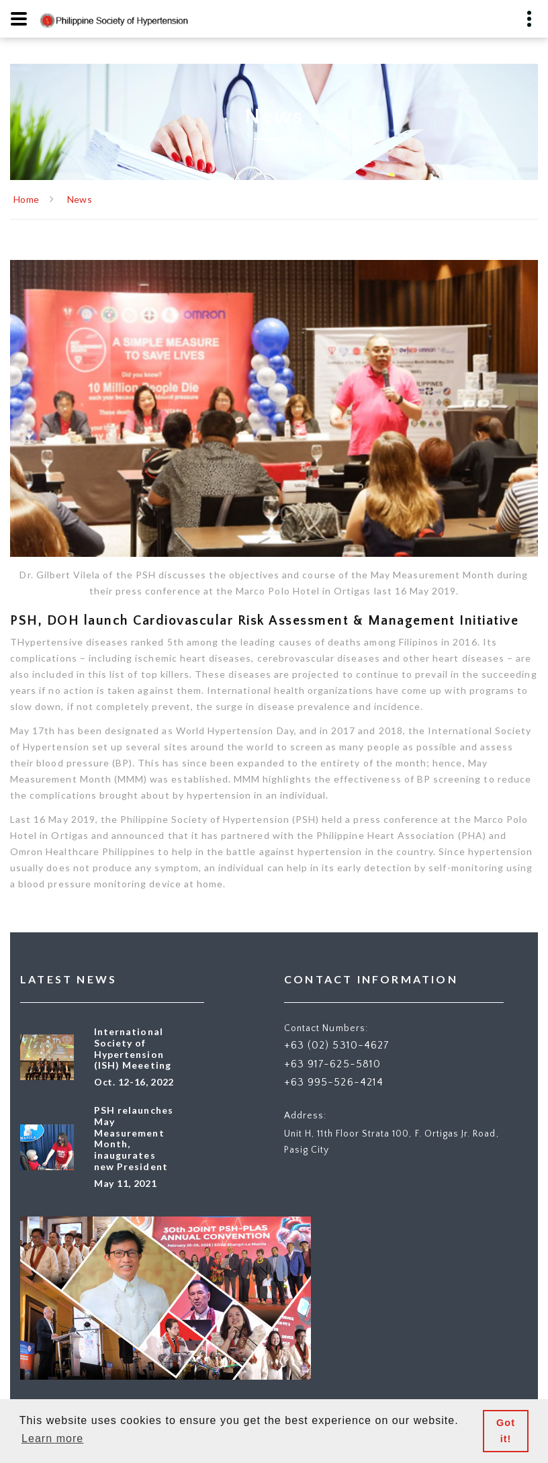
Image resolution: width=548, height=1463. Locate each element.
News (79, 199)
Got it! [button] (505, 1430)
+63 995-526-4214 (333, 1082)
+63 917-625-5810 (332, 1064)
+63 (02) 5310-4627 (337, 1045)
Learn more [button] (52, 1438)
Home (26, 199)
